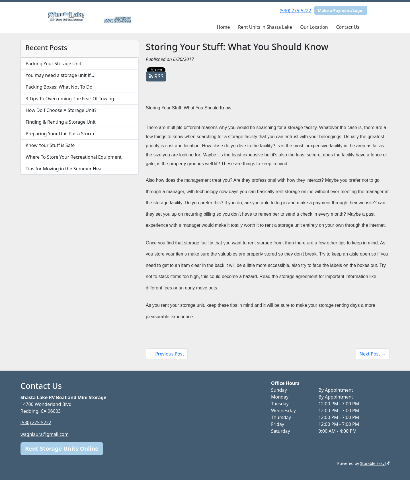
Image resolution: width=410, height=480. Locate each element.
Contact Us (347, 27)
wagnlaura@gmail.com (45, 434)
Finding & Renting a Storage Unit (61, 122)
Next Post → (373, 354)
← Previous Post (166, 354)
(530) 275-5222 (295, 10)
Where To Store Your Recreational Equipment (74, 157)
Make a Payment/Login (341, 10)
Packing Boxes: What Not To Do (59, 87)
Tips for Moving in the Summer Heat (64, 169)
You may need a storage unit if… (60, 75)
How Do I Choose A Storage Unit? (61, 110)
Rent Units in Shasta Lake (265, 27)
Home (223, 27)
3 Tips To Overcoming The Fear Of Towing (70, 98)
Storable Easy (375, 463)
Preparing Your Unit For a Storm (60, 133)
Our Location (314, 27)
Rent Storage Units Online (62, 448)
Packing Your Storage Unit (53, 63)
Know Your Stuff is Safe (50, 145)
